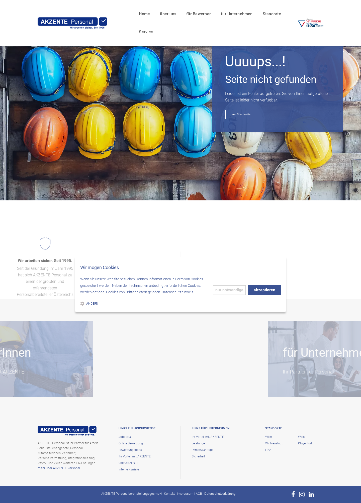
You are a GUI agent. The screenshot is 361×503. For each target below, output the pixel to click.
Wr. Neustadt (274, 443)
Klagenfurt (305, 443)
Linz (268, 450)
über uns (147, 9)
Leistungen (199, 443)
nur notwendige (229, 290)
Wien (268, 437)
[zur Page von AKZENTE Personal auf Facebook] (293, 494)
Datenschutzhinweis (177, 292)
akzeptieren (264, 290)
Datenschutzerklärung (219, 493)
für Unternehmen (215, 9)
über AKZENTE (129, 463)
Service (277, 9)
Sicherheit (198, 456)
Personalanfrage (202, 450)
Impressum (185, 493)
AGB (199, 493)
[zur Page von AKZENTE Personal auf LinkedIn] (311, 494)
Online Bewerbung (131, 443)
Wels (301, 437)
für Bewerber (177, 9)
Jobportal (125, 437)
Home (123, 9)
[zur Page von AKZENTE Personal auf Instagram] (302, 494)
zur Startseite (241, 114)
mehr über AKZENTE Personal (59, 468)
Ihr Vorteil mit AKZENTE (135, 456)
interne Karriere (129, 469)
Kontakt (169, 493)
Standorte (250, 9)
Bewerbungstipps (130, 450)
